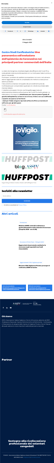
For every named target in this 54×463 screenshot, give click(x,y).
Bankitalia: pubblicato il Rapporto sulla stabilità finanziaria (14, 288)
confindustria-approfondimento (14, 114)
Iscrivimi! (27, 201)
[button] (51, 2)
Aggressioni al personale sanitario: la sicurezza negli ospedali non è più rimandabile (32, 247)
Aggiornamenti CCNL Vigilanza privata (31, 262)
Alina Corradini (27, 39)
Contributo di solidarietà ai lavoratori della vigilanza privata (39, 288)
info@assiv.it (26, 457)
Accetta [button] (27, 22)
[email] (27, 196)
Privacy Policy (22, 205)
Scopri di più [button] (27, 26)
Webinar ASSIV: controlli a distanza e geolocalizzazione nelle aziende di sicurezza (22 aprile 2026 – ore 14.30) (35, 227)
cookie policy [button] (41, 9)
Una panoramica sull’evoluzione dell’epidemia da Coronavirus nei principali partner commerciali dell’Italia (26, 57)
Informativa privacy (35, 457)
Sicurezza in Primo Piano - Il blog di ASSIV (32, 242)
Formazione (23, 222)
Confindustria (10, 105)
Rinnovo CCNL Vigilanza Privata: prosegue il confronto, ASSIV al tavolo (34, 266)
